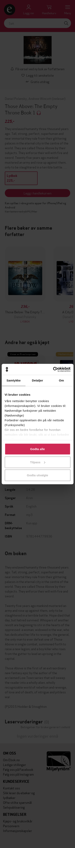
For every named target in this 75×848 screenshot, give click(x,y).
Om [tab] (61, 380)
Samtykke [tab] (13, 380)
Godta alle (37, 449)
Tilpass (37, 462)
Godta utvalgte (37, 475)
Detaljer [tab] (37, 380)
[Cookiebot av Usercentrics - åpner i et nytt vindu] (53, 369)
